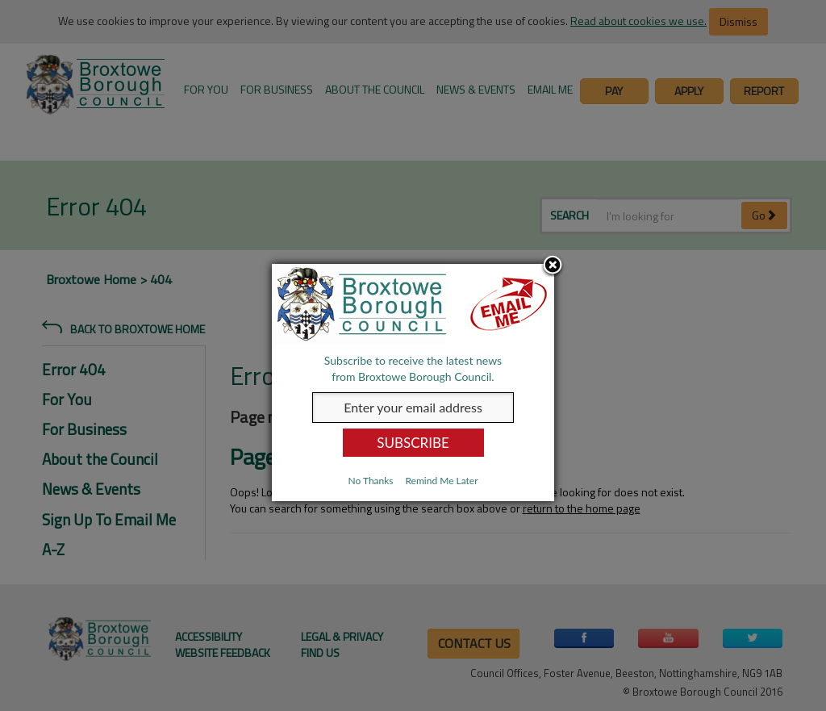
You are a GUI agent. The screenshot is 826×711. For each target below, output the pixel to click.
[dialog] (413, 382)
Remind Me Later (441, 481)
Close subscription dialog (552, 266)
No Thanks (370, 481)
